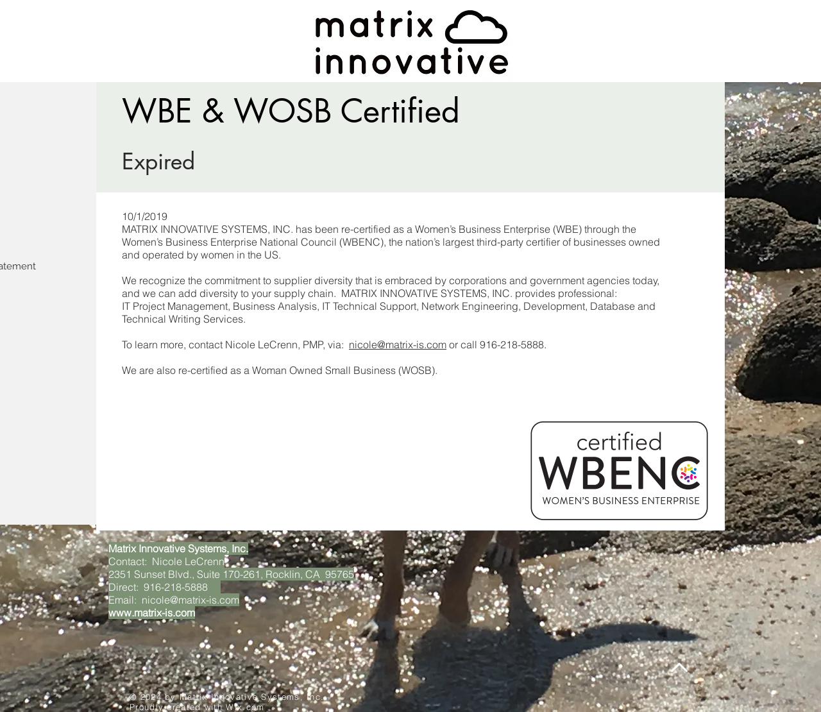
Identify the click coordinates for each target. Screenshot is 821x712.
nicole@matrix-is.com (397, 344)
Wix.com (245, 707)
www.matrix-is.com (151, 612)
